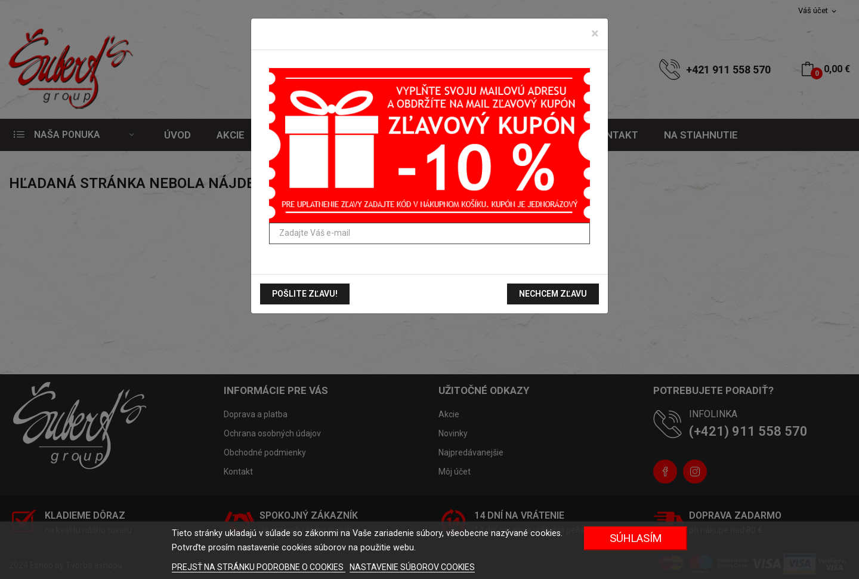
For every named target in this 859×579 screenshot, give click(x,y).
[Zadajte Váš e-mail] (429, 233)
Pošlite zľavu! (305, 293)
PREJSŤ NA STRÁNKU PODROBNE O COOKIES (258, 567)
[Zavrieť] (595, 33)
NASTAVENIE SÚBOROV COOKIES (412, 567)
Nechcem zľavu (553, 293)
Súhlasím (636, 538)
